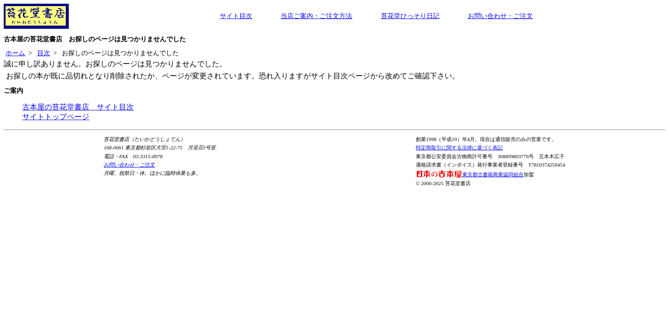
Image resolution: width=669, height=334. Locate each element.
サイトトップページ (55, 117)
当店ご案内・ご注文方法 (316, 15)
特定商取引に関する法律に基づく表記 (459, 147)
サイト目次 (236, 15)
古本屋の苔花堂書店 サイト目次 (78, 107)
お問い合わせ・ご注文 (500, 15)
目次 (43, 53)
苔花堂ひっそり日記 (410, 15)
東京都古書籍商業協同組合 (470, 174)
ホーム (15, 53)
